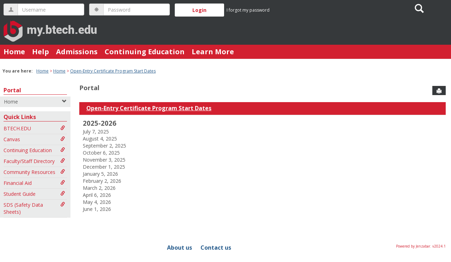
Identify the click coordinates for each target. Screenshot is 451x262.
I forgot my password (248, 10)
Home (14, 51)
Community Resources (34, 172)
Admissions (77, 51)
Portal (12, 90)
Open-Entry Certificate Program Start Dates (113, 71)
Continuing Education (145, 51)
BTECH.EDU (34, 128)
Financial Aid (34, 183)
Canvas (34, 139)
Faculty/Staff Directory (34, 161)
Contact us (215, 247)
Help (40, 51)
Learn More (213, 51)
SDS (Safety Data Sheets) (34, 208)
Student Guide (34, 194)
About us (179, 247)
